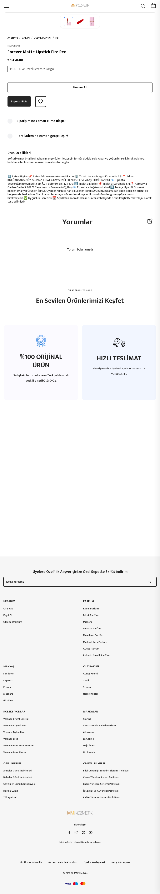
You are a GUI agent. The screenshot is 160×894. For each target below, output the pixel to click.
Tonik (86, 680)
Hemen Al (80, 87)
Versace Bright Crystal (16, 719)
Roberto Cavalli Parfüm (96, 655)
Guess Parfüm (91, 648)
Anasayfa (13, 38)
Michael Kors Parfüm (95, 642)
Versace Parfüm (92, 628)
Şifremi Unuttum (12, 622)
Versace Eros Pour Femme (18, 745)
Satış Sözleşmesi (121, 862)
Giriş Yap (8, 608)
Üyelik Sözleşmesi (94, 862)
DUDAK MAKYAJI (42, 38)
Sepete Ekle (19, 101)
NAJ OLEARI (14, 46)
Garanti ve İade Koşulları (63, 862)
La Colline (88, 738)
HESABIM (9, 601)
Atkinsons (88, 732)
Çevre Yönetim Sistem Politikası (101, 777)
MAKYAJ (26, 38)
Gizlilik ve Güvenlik (31, 862)
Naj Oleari (89, 745)
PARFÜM (88, 601)
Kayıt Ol (7, 615)
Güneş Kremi (90, 673)
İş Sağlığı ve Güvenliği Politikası (101, 790)
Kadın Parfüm (91, 608)
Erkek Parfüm (91, 615)
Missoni (87, 622)
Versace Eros (10, 738)
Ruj (57, 38)
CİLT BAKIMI (91, 666)
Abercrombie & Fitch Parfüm (99, 725)
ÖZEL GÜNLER (12, 763)
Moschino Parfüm (93, 635)
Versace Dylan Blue (14, 732)
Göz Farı (8, 700)
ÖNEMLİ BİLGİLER (94, 763)
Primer (7, 687)
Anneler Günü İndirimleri (17, 770)
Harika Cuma (10, 790)
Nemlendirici (90, 693)
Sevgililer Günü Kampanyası (19, 784)
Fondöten (8, 673)
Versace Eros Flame (14, 752)
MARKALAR (90, 712)
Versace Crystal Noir (14, 725)
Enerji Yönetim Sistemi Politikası (101, 784)
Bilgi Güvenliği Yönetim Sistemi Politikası (106, 770)
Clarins (87, 719)
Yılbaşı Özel (9, 797)
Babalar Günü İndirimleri (17, 777)
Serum (87, 687)
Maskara (8, 693)
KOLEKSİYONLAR (14, 712)
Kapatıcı (7, 680)
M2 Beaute (89, 752)
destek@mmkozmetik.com (87, 842)
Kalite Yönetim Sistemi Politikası (101, 797)
